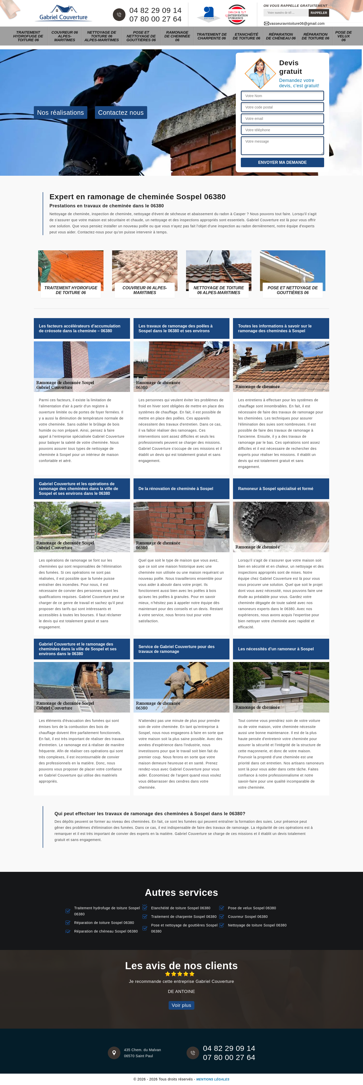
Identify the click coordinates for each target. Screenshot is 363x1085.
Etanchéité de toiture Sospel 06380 (181, 908)
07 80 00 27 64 (155, 19)
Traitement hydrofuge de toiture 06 (28, 36)
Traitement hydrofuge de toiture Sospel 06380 (107, 911)
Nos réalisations (60, 112)
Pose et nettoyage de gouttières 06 (141, 36)
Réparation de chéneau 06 (281, 36)
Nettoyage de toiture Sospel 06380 (257, 925)
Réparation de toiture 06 (315, 36)
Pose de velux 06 (343, 36)
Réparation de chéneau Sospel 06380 (106, 931)
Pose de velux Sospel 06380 (252, 908)
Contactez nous (121, 112)
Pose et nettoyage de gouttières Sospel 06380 (184, 928)
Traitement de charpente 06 (212, 36)
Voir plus (181, 1005)
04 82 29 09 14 (155, 10)
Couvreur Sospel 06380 (248, 917)
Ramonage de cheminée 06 (177, 36)
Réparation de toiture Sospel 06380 (104, 923)
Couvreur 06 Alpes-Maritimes (64, 36)
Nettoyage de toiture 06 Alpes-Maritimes (101, 36)
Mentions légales (212, 1079)
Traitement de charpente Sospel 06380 (184, 917)
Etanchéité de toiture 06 (246, 36)
